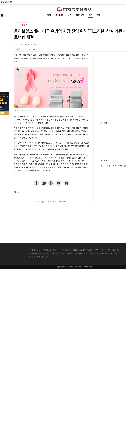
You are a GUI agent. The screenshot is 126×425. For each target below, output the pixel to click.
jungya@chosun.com (31, 45)
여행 (120, 166)
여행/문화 (80, 15)
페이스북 (36, 183)
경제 (49, 15)
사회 (69, 15)
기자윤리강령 (93, 253)
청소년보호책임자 (106, 253)
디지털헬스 (22, 25)
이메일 (58, 183)
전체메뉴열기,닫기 (2, 15)
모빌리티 (59, 15)
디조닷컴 (73, 9)
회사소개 (32, 257)
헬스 (90, 15)
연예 (99, 15)
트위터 (44, 183)
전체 (102, 166)
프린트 (66, 183)
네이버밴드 (51, 183)
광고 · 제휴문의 (42, 257)
